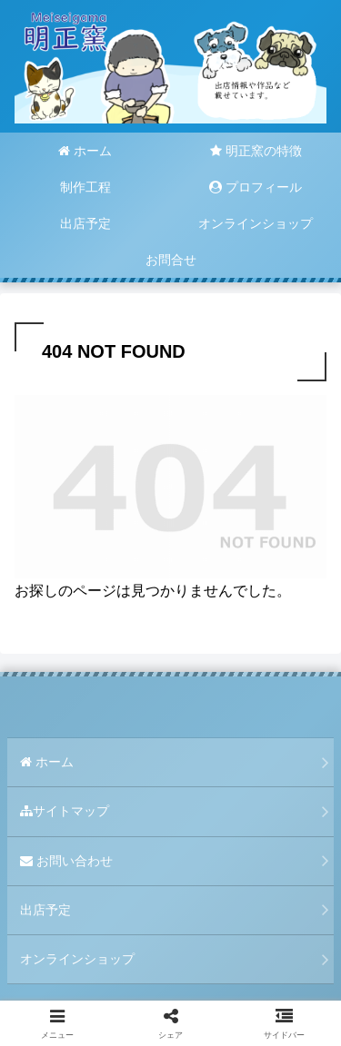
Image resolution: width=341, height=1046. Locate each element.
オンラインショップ (77, 959)
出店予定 (45, 910)
